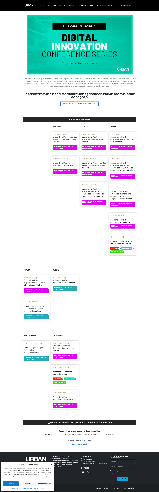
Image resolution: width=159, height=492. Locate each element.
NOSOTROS (72, 5)
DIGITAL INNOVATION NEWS (106, 5)
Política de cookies (15, 488)
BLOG (91, 5)
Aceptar (11, 484)
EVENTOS (62, 5)
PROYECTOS (52, 5)
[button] (51, 465)
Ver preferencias (44, 484)
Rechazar (27, 484)
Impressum (42, 488)
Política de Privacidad (102, 488)
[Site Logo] (29, 5)
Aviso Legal (115, 488)
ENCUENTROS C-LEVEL (125, 5)
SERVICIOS (41, 5)
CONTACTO (82, 5)
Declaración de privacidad (30, 488)
